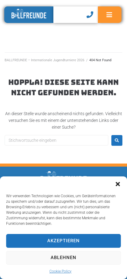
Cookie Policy (60, 271)
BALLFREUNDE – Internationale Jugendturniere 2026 (44, 60)
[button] (118, 184)
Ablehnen (63, 257)
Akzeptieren (63, 240)
